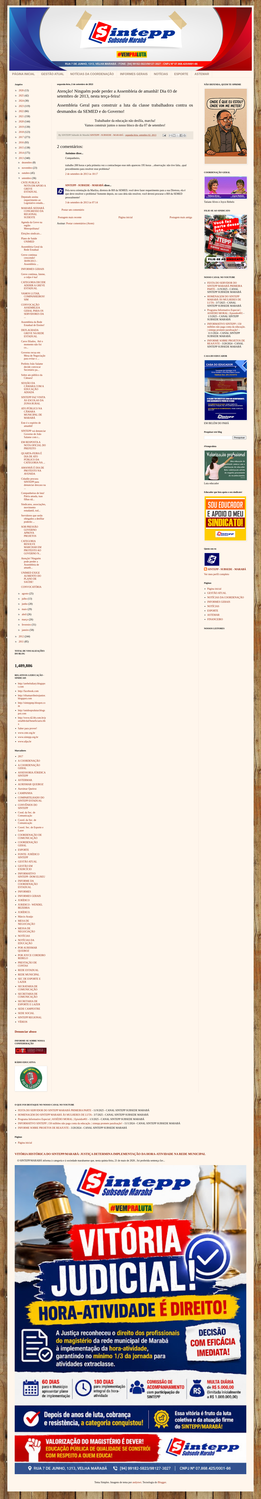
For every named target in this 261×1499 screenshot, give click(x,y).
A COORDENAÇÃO (29, 760)
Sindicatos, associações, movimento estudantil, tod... (33, 507)
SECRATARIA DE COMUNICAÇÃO (28, 988)
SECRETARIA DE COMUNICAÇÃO (28, 995)
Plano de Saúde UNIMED (29, 240)
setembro (27, 178)
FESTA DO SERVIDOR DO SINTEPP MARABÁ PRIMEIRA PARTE (224, 285)
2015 (22, 147)
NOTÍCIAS (161, 74)
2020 (22, 121)
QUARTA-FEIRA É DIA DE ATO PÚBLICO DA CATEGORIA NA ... (33, 458)
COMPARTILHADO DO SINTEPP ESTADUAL (31, 799)
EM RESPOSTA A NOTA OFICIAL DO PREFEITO (33, 445)
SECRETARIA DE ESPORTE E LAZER (29, 1003)
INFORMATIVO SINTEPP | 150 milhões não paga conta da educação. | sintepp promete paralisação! (226, 327)
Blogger (162, 1482)
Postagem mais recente (69, 217)
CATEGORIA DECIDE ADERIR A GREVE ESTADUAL (33, 285)
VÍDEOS (22, 1021)
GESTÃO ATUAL (52, 74)
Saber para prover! (27, 728)
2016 (22, 142)
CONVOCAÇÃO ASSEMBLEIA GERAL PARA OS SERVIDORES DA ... (32, 310)
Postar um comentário (73, 209)
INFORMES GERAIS (134, 74)
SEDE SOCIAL (26, 1013)
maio (25, 609)
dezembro (27, 162)
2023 (22, 106)
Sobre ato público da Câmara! (31, 377)
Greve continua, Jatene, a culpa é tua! (33, 276)
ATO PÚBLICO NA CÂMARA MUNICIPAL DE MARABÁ (31, 413)
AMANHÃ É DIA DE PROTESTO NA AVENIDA (32, 470)
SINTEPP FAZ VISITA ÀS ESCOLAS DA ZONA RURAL (33, 400)
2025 (22, 95)
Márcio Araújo (25, 916)
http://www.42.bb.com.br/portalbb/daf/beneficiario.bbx (32, 720)
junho (25, 604)
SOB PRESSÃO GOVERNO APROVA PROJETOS (29, 531)
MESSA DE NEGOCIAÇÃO (26, 930)
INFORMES (24, 891)
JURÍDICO (24, 900)
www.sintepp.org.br (28, 737)
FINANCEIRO (215, 619)
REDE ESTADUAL (28, 970)
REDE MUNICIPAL (29, 974)
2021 (22, 116)
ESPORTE (181, 74)
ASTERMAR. (25, 780)
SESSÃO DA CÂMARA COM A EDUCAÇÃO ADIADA (32, 388)
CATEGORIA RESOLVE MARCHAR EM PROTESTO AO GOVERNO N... (31, 547)
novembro (27, 167)
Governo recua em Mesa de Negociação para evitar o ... (33, 355)
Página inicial (126, 217)
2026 (22, 90)
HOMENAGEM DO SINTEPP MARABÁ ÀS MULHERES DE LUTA (224, 299)
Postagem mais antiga (181, 217)
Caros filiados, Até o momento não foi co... (32, 344)
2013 (22, 158)
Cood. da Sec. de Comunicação (26, 814)
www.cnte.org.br (26, 732)
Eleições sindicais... (31, 233)
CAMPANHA (25, 793)
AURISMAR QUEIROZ (31, 784)
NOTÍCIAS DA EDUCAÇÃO (26, 942)
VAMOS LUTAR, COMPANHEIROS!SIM (33, 296)
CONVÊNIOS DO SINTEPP (27, 806)
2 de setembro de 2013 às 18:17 (81, 174)
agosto (25, 593)
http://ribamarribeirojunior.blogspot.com (32, 697)
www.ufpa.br (24, 741)
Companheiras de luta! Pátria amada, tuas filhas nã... (32, 496)
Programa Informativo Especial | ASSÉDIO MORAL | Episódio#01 (225, 312)
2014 (22, 152)
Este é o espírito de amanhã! (31, 424)
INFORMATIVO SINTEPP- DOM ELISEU (31, 875)
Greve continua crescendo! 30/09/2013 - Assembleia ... (29, 259)
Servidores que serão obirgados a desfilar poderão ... (32, 518)
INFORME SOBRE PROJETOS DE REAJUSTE (43, 1127)
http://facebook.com (28, 691)
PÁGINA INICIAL (23, 74)
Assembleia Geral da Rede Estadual (32, 248)
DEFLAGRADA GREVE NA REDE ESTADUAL (32, 333)
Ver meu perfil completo (216, 574)
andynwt (137, 1482)
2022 (22, 111)
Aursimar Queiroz (27, 788)
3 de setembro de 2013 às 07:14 (81, 202)
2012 (22, 636)
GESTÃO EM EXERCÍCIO (25, 868)
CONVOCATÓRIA (31, 587)
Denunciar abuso (25, 1031)
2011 (21, 641)
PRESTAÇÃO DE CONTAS (27, 964)
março (25, 619)
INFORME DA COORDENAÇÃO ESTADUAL (28, 884)
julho (25, 598)
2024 (22, 100)
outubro (26, 173)
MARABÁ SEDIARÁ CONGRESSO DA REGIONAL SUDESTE (32, 213)
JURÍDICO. (24, 912)
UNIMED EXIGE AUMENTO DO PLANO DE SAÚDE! (31, 577)
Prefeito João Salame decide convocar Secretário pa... (32, 366)
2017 (22, 137)
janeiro (25, 630)
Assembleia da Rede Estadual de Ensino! (32, 324)
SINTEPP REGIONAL (30, 1017)
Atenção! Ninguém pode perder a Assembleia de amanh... (31, 563)
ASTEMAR (201, 74)
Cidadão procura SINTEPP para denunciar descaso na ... (33, 483)
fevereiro (27, 624)
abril (24, 614)
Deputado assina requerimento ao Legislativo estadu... (33, 200)
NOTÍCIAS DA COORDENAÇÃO (92, 74)
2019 (22, 126)
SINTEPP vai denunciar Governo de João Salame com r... (33, 434)
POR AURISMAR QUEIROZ (27, 949)
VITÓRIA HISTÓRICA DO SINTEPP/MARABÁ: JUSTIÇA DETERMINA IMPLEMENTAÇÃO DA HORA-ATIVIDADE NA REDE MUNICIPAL (110, 1154)
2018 (22, 132)
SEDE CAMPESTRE (29, 1008)
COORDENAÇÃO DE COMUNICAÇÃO (30, 836)
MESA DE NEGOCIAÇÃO (26, 922)
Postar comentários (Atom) (80, 223)
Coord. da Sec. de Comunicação (27, 822)
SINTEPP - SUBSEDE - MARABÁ (84, 185)
